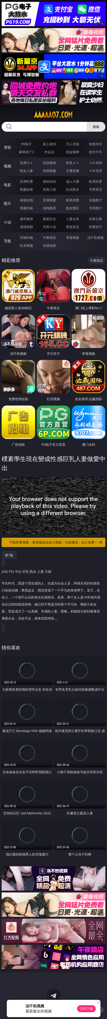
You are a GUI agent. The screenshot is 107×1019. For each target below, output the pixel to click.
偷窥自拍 (26, 200)
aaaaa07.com (53, 115)
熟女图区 (72, 208)
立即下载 (86, 1008)
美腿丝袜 (26, 208)
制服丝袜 (26, 189)
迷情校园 (26, 227)
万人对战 (72, 144)
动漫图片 (95, 200)
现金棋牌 (72, 152)
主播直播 (72, 170)
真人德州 (49, 144)
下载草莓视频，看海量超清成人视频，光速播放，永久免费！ (56, 542)
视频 (7, 166)
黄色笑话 (72, 227)
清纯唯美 (49, 208)
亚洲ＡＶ (26, 162)
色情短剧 (49, 245)
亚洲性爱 (26, 181)
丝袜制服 (49, 170)
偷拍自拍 (49, 181)
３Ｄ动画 (95, 162)
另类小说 (49, 227)
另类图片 (95, 208)
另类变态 (95, 189)
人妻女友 (72, 219)
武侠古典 (95, 219)
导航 (7, 240)
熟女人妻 (26, 170)
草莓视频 (72, 237)
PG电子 (26, 144)
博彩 (7, 147)
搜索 (96, 126)
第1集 (9, 555)
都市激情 (26, 219)
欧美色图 (72, 200)
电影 (7, 184)
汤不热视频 (95, 237)
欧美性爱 (95, 181)
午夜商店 (49, 237)
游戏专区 (95, 144)
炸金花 (49, 152)
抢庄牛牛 (95, 152)
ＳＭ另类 (95, 170)
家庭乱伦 (49, 219)
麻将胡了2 (26, 152)
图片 (7, 203)
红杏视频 (26, 245)
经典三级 (49, 189)
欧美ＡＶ (72, 162)
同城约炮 (26, 237)
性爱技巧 (95, 227)
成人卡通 (72, 181)
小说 (7, 222)
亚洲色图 (49, 200)
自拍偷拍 (49, 162)
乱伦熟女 (72, 189)
